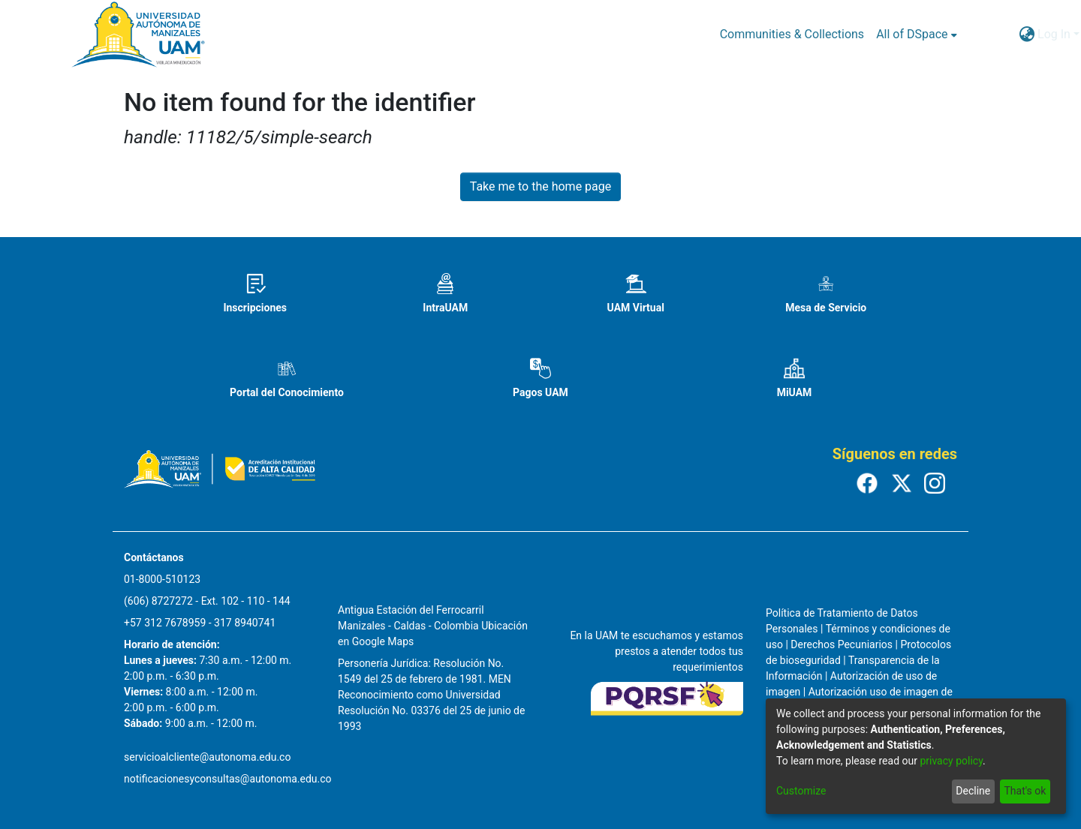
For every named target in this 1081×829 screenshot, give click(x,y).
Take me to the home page (541, 186)
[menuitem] (916, 35)
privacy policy (951, 761)
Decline (973, 791)
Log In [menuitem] (1053, 34)
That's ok (1025, 791)
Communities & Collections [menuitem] (792, 34)
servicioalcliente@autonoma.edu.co (207, 757)
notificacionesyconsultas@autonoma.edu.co (228, 779)
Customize (801, 791)
